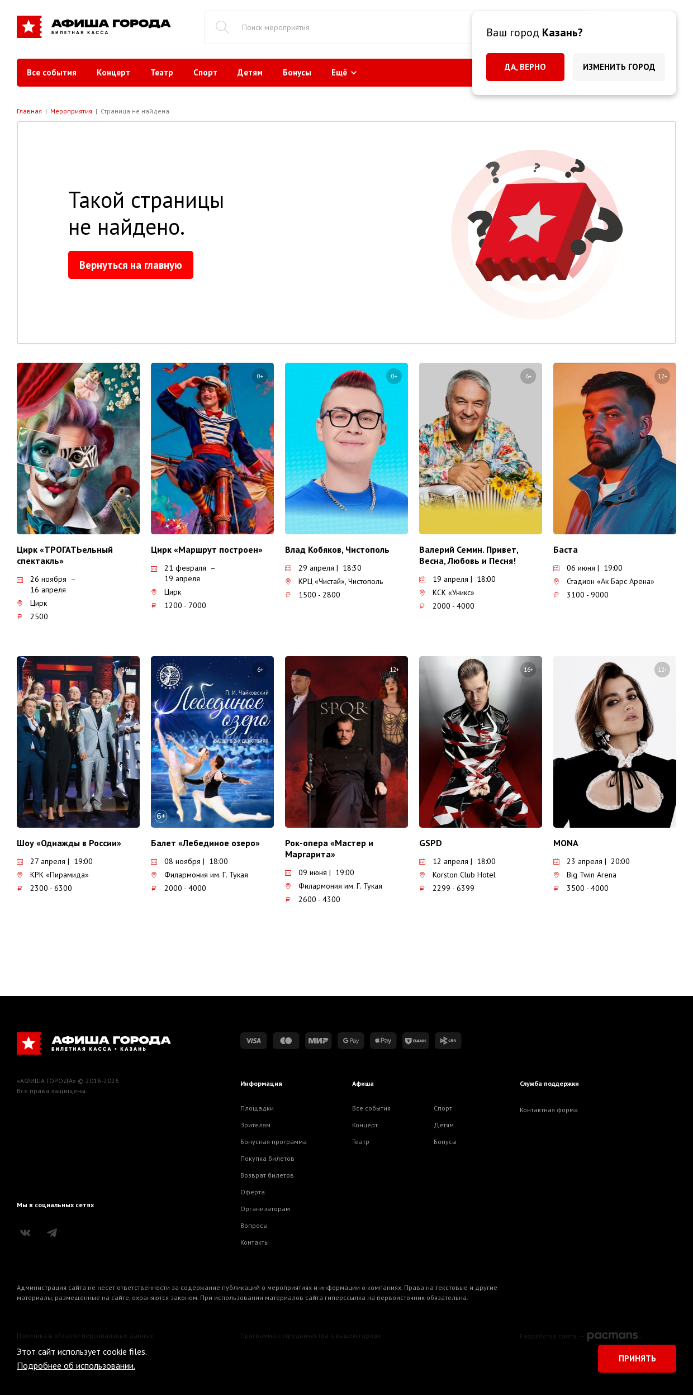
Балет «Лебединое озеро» (205, 842)
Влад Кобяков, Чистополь (337, 549)
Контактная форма (549, 1109)
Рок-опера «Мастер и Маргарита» (329, 848)
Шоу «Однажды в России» (69, 842)
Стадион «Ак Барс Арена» (603, 581)
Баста (565, 549)
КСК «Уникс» (446, 592)
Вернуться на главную (130, 265)
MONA (565, 842)
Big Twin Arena (584, 874)
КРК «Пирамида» (53, 874)
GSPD (430, 842)
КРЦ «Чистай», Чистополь (334, 581)
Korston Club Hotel (457, 874)
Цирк (32, 603)
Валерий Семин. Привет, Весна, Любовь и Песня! (468, 555)
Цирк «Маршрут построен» (207, 549)
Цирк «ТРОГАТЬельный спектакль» (65, 555)
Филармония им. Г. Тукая (199, 874)
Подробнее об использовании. (76, 1365)
